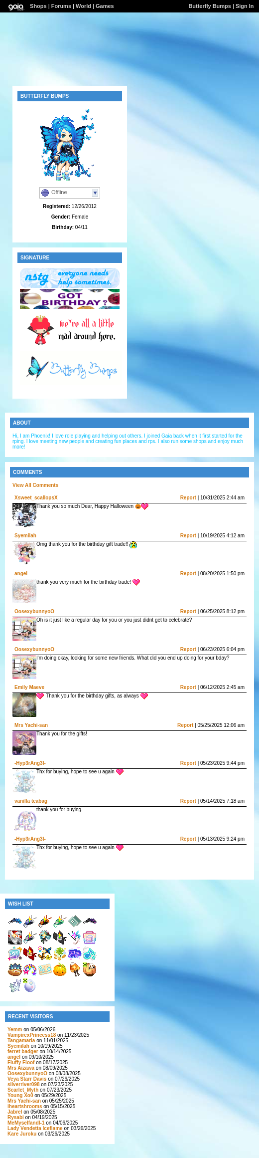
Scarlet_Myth (22, 1090)
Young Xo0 (20, 1095)
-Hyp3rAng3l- (30, 763)
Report (188, 497)
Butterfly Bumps (209, 6)
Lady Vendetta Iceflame (35, 1128)
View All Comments (35, 485)
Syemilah (25, 535)
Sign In (245, 6)
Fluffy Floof (20, 1062)
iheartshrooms (24, 1106)
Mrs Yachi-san (31, 725)
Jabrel (14, 1112)
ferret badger (22, 1051)
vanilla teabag (30, 801)
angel (20, 573)
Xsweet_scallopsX (36, 497)
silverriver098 (23, 1084)
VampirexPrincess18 (31, 1035)
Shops (38, 6)
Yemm (14, 1029)
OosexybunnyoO (34, 611)
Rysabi (15, 1117)
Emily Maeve (29, 687)
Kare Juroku (21, 1134)
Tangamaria (21, 1040)
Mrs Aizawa (20, 1068)
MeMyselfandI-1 (25, 1123)
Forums (61, 6)
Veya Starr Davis (26, 1079)
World (83, 6)
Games (105, 6)
